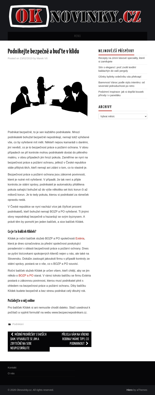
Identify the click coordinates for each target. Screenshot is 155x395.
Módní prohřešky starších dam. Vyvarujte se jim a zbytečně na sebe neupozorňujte (28, 341)
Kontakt (12, 367)
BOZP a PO (25, 275)
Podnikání (18, 324)
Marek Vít (42, 58)
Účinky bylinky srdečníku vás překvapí (119, 76)
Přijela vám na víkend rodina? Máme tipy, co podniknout (75, 339)
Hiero (129, 389)
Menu (77, 36)
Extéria (80, 238)
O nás (11, 373)
